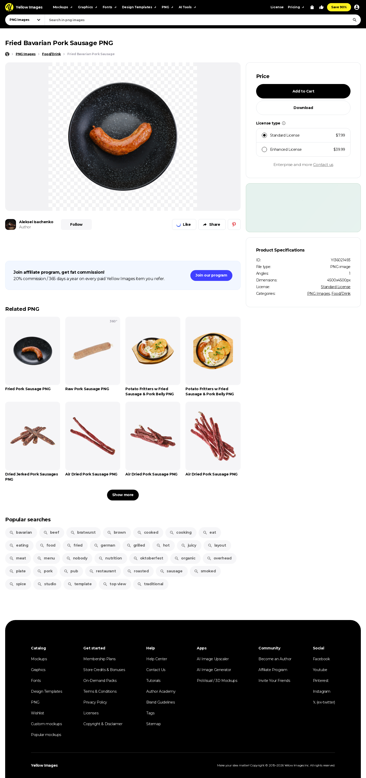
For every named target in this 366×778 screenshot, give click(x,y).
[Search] (355, 20)
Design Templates (46, 691)
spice (17, 584)
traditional (150, 584)
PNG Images (318, 293)
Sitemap (153, 724)
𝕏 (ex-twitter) (324, 702)
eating (18, 545)
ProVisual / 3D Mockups (217, 680)
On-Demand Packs (99, 680)
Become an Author (274, 659)
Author (25, 227)
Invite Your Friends (274, 680)
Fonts (36, 680)
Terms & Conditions (99, 691)
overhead (219, 558)
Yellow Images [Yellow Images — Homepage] (44, 765)
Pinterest (321, 680)
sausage (171, 571)
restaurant (102, 571)
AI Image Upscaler (213, 659)
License (277, 7)
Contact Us (155, 669)
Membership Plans (99, 659)
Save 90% (339, 7)
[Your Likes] (321, 7)
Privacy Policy (95, 702)
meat (17, 558)
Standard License (336, 287)
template (80, 584)
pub (71, 571)
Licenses (90, 713)
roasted (138, 571)
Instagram (321, 691)
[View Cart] (312, 7)
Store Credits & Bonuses (104, 669)
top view (114, 584)
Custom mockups (46, 724)
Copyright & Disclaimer (102, 724)
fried (75, 545)
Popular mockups (46, 734)
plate (17, 571)
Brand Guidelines (160, 702)
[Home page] (7, 54)
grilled (136, 545)
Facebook (321, 659)
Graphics (38, 669)
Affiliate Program (272, 669)
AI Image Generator (214, 669)
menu (46, 558)
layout (217, 545)
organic (184, 558)
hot (163, 545)
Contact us (323, 164)
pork (44, 571)
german (104, 545)
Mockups (39, 659)
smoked (205, 571)
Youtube (320, 669)
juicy (188, 545)
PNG (35, 702)
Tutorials (153, 680)
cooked (147, 532)
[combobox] (203, 20)
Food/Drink (341, 293)
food (47, 545)
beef (51, 532)
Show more (123, 494)
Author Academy (160, 691)
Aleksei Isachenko (36, 222)
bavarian (20, 532)
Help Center (156, 659)
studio (46, 584)
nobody (76, 558)
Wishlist (37, 713)
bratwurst (82, 532)
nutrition (110, 558)
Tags (150, 713)
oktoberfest (148, 558)
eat (209, 532)
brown (116, 532)
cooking (180, 532)
